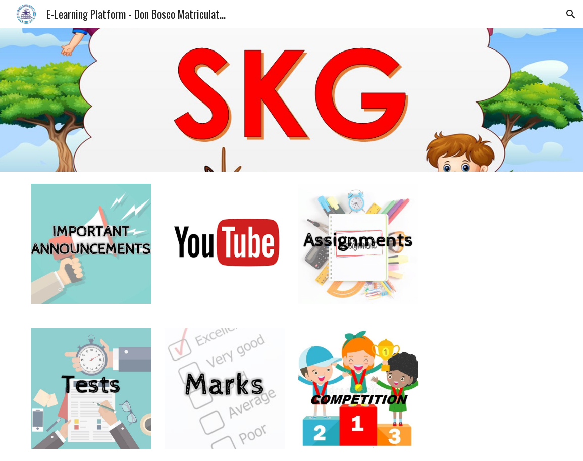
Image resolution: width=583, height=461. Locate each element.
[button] (571, 14)
